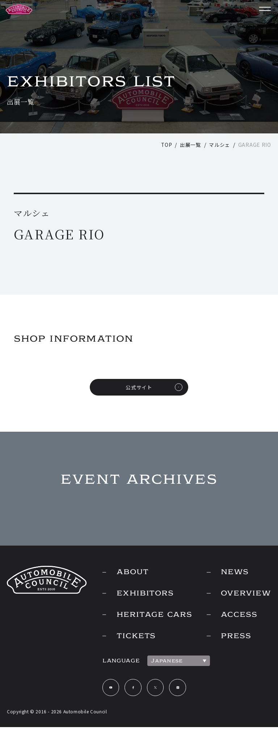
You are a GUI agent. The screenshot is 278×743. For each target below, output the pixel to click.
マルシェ (219, 144)
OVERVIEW (244, 594)
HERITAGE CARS (137, 623)
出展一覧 (190, 144)
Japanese (162, 676)
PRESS (233, 638)
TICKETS (132, 651)
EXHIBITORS (141, 594)
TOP (166, 144)
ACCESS (237, 616)
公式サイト (139, 387)
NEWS (232, 573)
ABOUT (129, 573)
